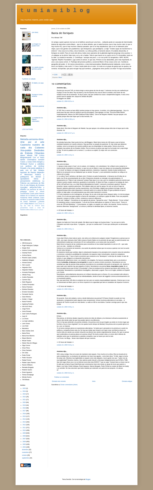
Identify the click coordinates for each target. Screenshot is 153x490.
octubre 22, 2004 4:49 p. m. (65, 307)
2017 (24, 411)
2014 (24, 419)
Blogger (87, 479)
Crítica (41, 155)
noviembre (25, 452)
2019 (24, 405)
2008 (24, 436)
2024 (24, 391)
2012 (24, 425)
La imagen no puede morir (36, 45)
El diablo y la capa (38, 83)
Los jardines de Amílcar (32, 166)
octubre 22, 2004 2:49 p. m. (65, 229)
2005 (24, 444)
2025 (24, 388)
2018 (24, 408)
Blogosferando (25, 157)
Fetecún (41, 193)
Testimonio (32, 201)
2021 (24, 399)
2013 (24, 422)
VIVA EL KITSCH (34, 205)
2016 (24, 413)
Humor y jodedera (36, 164)
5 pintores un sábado (29, 79)
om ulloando (40, 195)
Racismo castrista (38, 209)
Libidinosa (36, 181)
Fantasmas (23, 197)
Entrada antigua (127, 381)
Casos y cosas (26, 162)
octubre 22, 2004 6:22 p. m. (65, 373)
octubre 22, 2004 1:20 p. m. (65, 213)
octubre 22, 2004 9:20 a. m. (65, 101)
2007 (24, 439)
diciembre (25, 449)
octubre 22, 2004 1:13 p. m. (65, 155)
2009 (24, 433)
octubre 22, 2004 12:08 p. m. (66, 119)
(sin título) (35, 32)
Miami (60, 77)
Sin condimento (37, 56)
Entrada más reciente (59, 381)
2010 (24, 430)
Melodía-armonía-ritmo (32, 139)
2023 (24, 394)
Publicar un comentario (61, 377)
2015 (24, 416)
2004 (24, 447)
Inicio (94, 381)
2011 (24, 427)
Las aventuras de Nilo (35, 183)
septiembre (26, 458)
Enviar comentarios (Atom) (68, 384)
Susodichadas (24, 193)
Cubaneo (39, 147)
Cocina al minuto (36, 191)
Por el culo (24, 185)
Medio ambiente (33, 197)
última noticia (30, 209)
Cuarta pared (34, 193)
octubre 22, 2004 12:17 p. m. (66, 133)
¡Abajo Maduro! (29, 203)
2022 (24, 397)
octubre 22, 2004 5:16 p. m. (65, 345)
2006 (24, 441)
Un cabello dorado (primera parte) (38, 68)
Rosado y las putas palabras (31, 168)
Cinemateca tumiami (35, 160)
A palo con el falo (32, 169)
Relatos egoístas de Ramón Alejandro (32, 171)
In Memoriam (26, 175)
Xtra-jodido (25, 150)
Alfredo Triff (32, 155)
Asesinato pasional (38, 106)
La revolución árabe (32, 199)
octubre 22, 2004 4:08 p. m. (65, 289)
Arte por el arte (32, 142)
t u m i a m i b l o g (55, 10)
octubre (24, 455)
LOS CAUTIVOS (27, 129)
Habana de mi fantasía (28, 195)
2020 (24, 402)
